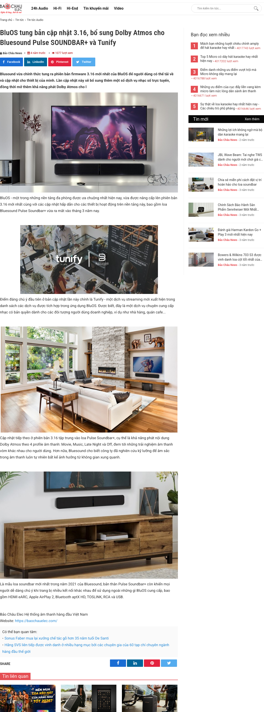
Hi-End (72, 8)
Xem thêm (252, 119)
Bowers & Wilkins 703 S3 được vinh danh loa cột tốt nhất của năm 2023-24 (239, 257)
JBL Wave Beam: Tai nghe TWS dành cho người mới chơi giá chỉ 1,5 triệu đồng (240, 157)
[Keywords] (221, 8)
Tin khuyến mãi (96, 8)
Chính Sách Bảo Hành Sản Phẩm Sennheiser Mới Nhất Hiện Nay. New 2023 (237, 207)
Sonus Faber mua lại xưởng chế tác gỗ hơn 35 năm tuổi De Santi (57, 638)
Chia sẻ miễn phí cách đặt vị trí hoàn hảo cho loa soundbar (239, 182)
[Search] (255, 8)
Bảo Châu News (11, 53)
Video (119, 8)
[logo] (11, 8)
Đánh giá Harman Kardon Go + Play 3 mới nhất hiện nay (239, 232)
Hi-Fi (57, 8)
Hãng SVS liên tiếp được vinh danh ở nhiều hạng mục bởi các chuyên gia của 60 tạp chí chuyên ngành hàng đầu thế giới (85, 648)
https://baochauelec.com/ (36, 621)
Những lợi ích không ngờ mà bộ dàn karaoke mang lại (240, 132)
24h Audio (39, 8)
